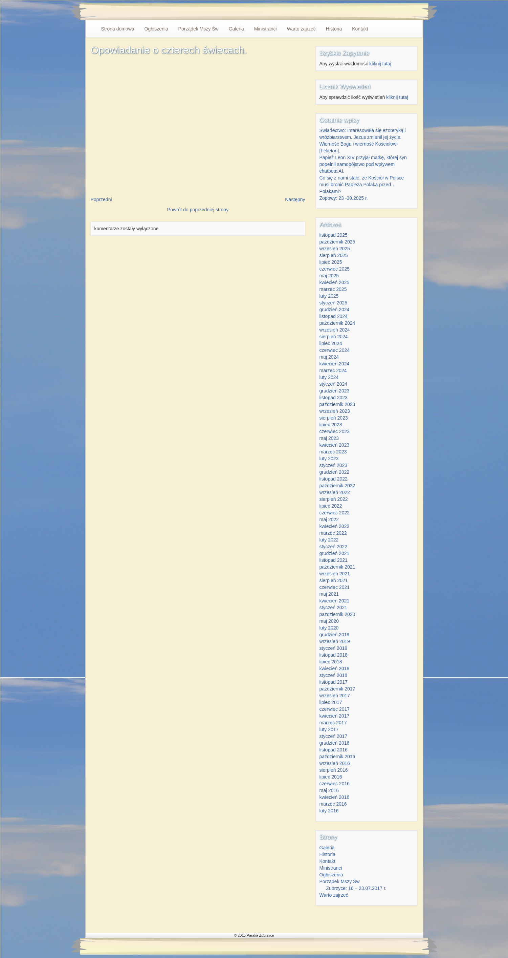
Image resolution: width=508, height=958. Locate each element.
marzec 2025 (333, 289)
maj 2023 (329, 438)
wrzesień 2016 (334, 763)
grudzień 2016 (334, 743)
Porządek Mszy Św (198, 28)
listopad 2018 (333, 655)
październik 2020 (337, 614)
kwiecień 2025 (334, 282)
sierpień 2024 (333, 336)
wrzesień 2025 (334, 248)
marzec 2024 (333, 370)
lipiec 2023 (330, 424)
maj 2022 (329, 519)
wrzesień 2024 (334, 330)
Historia (334, 28)
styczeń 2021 (333, 607)
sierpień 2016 (333, 770)
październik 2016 (337, 756)
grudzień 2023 (334, 390)
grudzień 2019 (334, 634)
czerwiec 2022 (334, 512)
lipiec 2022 (330, 506)
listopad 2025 (333, 235)
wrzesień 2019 (334, 641)
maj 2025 (329, 275)
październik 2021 (337, 567)
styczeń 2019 (333, 648)
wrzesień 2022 (334, 492)
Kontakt (360, 28)
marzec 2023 (333, 451)
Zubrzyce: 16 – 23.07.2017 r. (356, 888)
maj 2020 (329, 621)
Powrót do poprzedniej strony (197, 209)
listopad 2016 (333, 749)
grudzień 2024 (334, 309)
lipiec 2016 (330, 777)
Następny (295, 199)
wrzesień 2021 (334, 573)
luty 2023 (329, 458)
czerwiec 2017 (334, 709)
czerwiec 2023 (334, 431)
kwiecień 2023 (334, 445)
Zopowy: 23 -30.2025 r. (343, 198)
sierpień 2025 (333, 255)
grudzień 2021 (334, 553)
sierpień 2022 (333, 499)
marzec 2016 (333, 804)
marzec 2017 (333, 722)
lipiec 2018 (330, 661)
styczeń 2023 (333, 465)
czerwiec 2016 (334, 783)
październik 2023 (337, 404)
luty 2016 (329, 810)
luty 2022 (329, 539)
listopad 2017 (333, 682)
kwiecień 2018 (334, 668)
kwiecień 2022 (334, 526)
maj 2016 (329, 790)
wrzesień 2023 (334, 411)
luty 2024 (329, 377)
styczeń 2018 (333, 675)
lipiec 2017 (330, 702)
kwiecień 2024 (334, 363)
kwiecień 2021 (334, 600)
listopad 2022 (333, 479)
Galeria (236, 28)
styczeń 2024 (333, 384)
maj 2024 (329, 357)
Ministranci (265, 28)
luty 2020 (329, 628)
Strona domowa (117, 28)
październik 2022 (337, 485)
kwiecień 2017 (334, 716)
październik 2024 (337, 323)
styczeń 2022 (333, 546)
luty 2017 (329, 729)
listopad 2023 (333, 397)
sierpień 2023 (333, 418)
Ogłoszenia (156, 28)
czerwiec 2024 (334, 350)
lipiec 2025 (330, 262)
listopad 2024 (333, 316)
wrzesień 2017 (334, 695)
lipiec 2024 (330, 343)
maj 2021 (329, 594)
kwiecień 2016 (334, 797)
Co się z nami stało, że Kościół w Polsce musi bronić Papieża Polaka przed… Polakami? (361, 184)
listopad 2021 (333, 560)
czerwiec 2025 (334, 269)
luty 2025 (329, 296)
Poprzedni (101, 199)
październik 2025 (337, 241)
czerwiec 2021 (334, 587)
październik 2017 (337, 688)
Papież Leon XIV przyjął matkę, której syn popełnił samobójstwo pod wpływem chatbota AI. (363, 164)
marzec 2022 (333, 533)
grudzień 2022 (334, 472)
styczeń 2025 (333, 302)
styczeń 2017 (333, 736)
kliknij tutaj (380, 63)
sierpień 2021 (333, 580)
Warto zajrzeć (301, 28)
